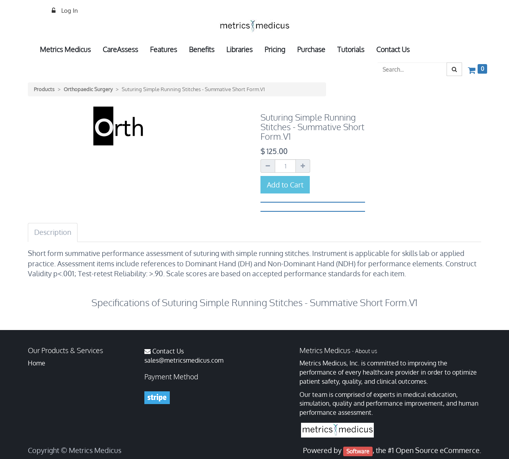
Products (44, 89)
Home (36, 363)
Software (357, 450)
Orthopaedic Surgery (88, 89)
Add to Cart (285, 184)
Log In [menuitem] (69, 10)
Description (52, 232)
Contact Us (168, 351)
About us (366, 351)
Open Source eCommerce (438, 450)
